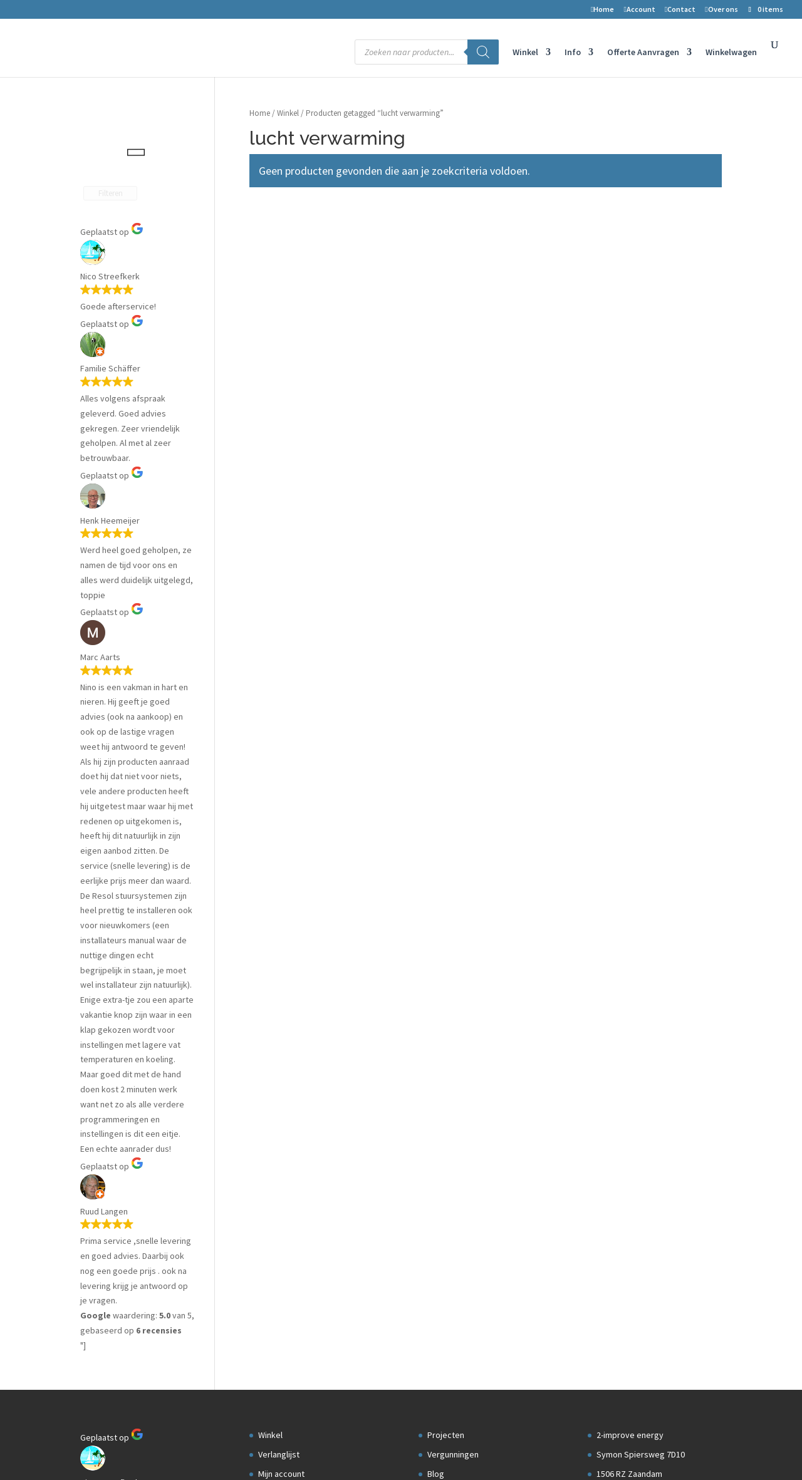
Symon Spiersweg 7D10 (640, 338)
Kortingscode (284, 492)
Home (602, 10)
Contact (680, 10)
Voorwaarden (285, 415)
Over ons (721, 10)
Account (639, 10)
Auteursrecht (283, 434)
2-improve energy (630, 318)
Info (573, 53)
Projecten (445, 318)
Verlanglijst (278, 338)
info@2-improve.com (635, 415)
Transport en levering (298, 473)
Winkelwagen (731, 53)
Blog (435, 357)
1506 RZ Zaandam (629, 357)
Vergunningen (453, 338)
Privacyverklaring (293, 454)
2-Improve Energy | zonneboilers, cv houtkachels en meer (190, 1450)
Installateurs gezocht (467, 395)
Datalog (441, 376)
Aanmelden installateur (470, 415)
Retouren (278, 395)
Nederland (615, 376)
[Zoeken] (483, 52)
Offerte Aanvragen (643, 53)
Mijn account (281, 357)
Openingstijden (625, 434)
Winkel (525, 53)
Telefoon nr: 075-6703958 (642, 395)
